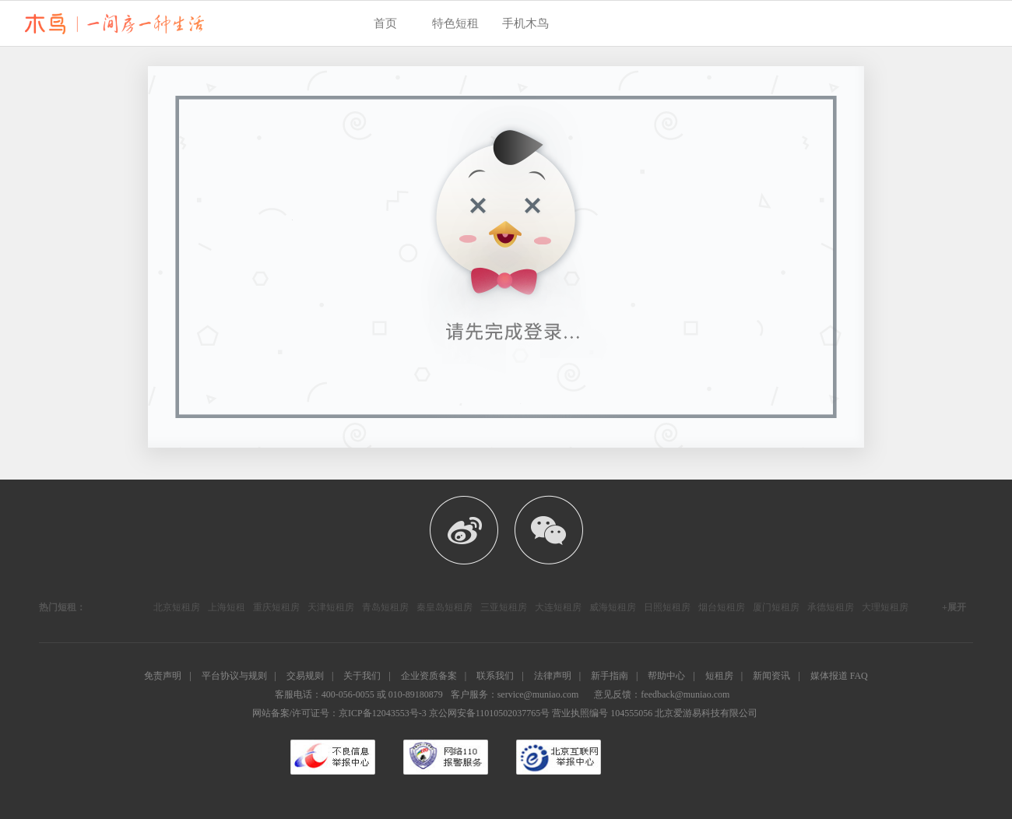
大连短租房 (558, 607)
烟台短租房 (721, 607)
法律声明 (552, 675)
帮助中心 (666, 675)
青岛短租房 (385, 607)
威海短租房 (612, 607)
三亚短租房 (503, 607)
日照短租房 (667, 607)
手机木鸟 (525, 23)
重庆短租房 (276, 607)
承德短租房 (830, 607)
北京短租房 (176, 607)
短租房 (719, 675)
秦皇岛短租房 (444, 607)
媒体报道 (829, 675)
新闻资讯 (771, 675)
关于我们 (362, 675)
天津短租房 (330, 607)
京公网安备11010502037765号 (489, 713)
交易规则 (305, 675)
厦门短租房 (776, 607)
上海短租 (226, 607)
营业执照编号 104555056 (602, 713)
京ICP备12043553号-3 (383, 713)
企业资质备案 (429, 675)
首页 (385, 23)
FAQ (859, 675)
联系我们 (495, 675)
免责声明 (162, 675)
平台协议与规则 (234, 675)
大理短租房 (885, 607)
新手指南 (609, 675)
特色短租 (455, 23)
